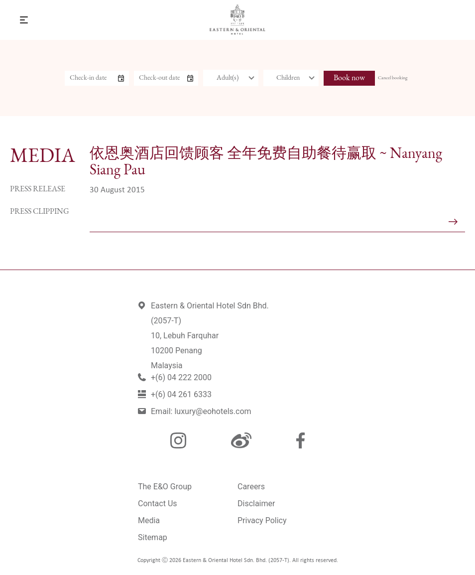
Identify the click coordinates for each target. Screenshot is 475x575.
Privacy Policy (262, 520)
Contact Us (157, 503)
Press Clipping (39, 212)
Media (149, 520)
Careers (251, 486)
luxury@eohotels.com (212, 411)
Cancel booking (392, 78)
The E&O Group (165, 486)
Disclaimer (256, 503)
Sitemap (152, 537)
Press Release (37, 189)
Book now (349, 78)
